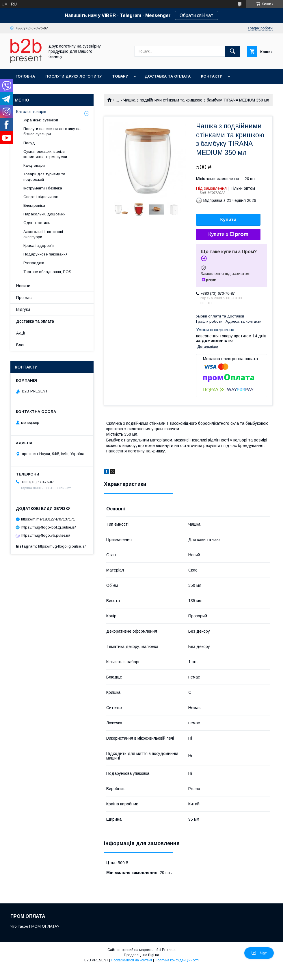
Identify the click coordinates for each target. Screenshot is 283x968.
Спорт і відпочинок (40, 197)
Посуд (29, 143)
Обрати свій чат (196, 15)
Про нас (23, 297)
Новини (23, 285)
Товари (120, 76)
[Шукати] (232, 51)
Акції (20, 333)
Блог (20, 345)
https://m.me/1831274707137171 (48, 519)
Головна (25, 76)
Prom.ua (169, 950)
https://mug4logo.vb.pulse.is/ (45, 535)
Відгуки (23, 309)
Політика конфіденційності (177, 960)
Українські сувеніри (40, 120)
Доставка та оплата (168, 76)
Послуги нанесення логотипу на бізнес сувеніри (52, 131)
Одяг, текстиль (36, 223)
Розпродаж (33, 263)
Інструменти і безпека (42, 188)
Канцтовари (34, 165)
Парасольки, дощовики (44, 214)
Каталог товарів (31, 111)
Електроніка (34, 205)
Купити (228, 219)
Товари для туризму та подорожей (44, 176)
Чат (259, 953)
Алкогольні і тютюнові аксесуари (43, 234)
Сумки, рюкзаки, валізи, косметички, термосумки (45, 154)
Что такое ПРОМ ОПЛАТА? (34, 926)
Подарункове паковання (45, 254)
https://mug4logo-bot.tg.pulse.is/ (48, 527)
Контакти (212, 76)
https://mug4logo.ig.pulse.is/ (62, 546)
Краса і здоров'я (38, 245)
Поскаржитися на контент (131, 960)
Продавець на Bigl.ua (141, 955)
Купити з (228, 234)
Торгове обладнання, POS (47, 272)
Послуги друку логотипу (73, 76)
